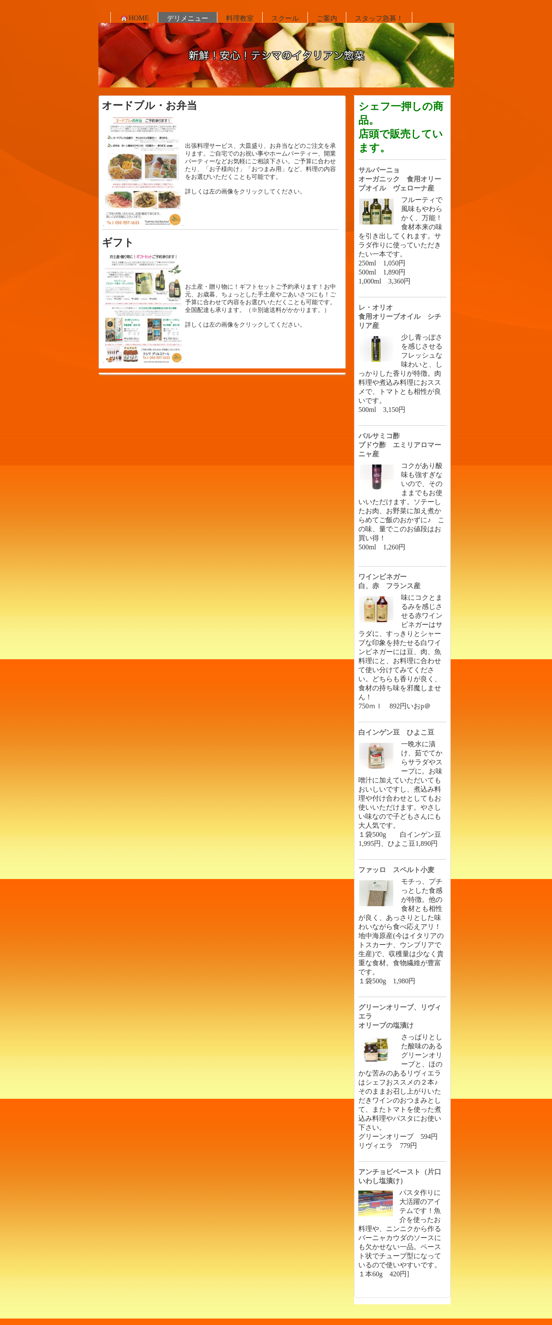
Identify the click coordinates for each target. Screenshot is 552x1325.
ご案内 (327, 18)
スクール (285, 18)
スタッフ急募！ (379, 18)
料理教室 (240, 18)
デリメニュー (187, 18)
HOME (134, 18)
